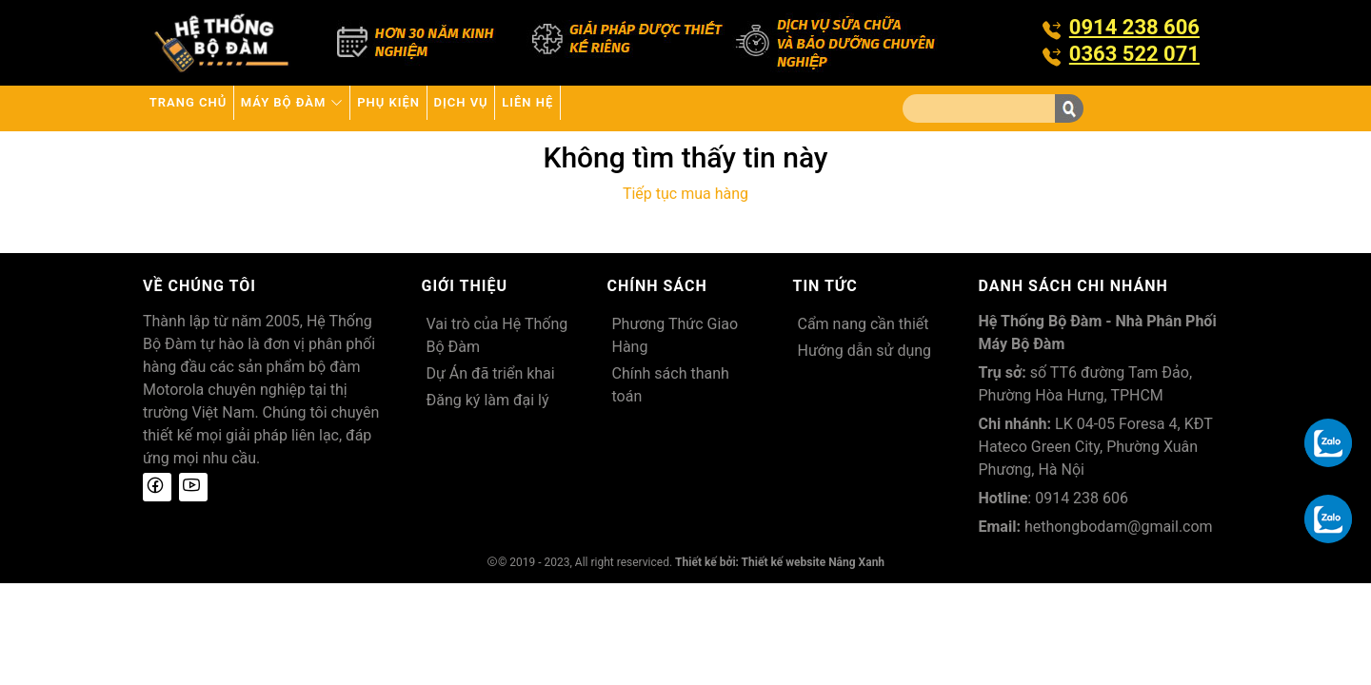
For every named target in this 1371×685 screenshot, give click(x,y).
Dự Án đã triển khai (491, 373)
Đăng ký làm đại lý (488, 400)
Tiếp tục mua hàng (685, 194)
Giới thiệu (465, 286)
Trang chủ (202, 108)
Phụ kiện (461, 108)
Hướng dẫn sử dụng (865, 351)
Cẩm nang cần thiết (863, 324)
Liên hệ (654, 108)
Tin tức (825, 286)
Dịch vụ (560, 108)
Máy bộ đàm (336, 108)
